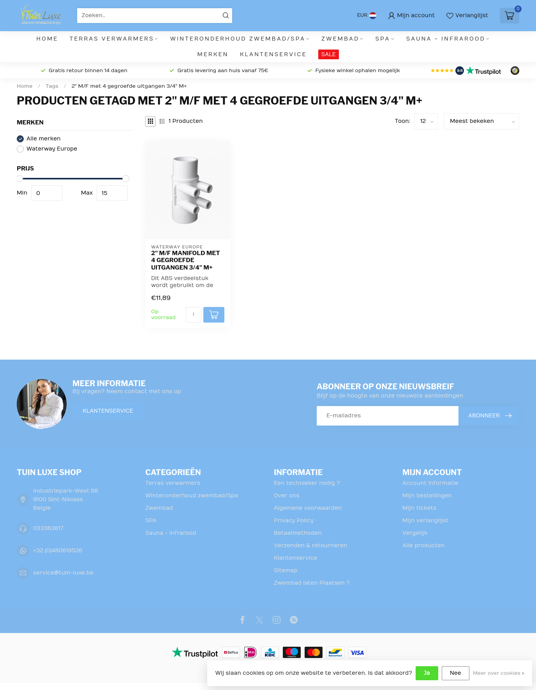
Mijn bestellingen (427, 495)
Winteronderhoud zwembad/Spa (237, 38)
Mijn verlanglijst (425, 520)
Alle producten (423, 545)
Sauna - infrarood (445, 38)
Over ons (287, 495)
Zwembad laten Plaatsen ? (312, 583)
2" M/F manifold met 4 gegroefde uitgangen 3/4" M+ (185, 260)
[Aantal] (193, 315)
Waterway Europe (51, 149)
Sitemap (286, 570)
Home (47, 38)
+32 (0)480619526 (57, 550)
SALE (328, 54)
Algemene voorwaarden (308, 508)
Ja (427, 673)
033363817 (48, 528)
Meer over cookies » (498, 673)
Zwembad (340, 38)
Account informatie (430, 483)
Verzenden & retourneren (310, 545)
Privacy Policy (294, 520)
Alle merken (43, 139)
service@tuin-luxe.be (63, 572)
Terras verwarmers (112, 38)
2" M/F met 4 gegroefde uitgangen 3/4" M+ (129, 86)
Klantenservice (273, 54)
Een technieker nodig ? (307, 483)
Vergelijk (414, 533)
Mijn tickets (419, 508)
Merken (212, 54)
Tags (52, 86)
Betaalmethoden (298, 533)
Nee (455, 673)
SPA (383, 38)
